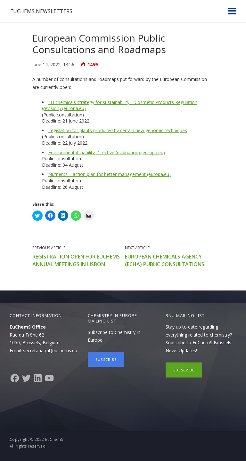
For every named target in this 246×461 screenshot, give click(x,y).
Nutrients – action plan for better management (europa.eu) (109, 174)
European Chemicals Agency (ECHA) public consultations (164, 260)
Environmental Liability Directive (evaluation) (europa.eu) (106, 152)
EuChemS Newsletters (41, 11)
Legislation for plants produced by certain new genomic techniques (117, 130)
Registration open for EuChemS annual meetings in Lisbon (76, 260)
